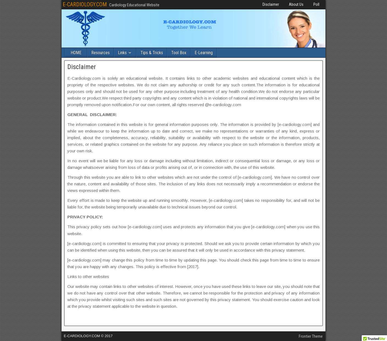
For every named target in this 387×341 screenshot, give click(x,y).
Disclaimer (270, 4)
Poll (316, 4)
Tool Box (178, 52)
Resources (100, 52)
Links (122, 52)
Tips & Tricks (151, 52)
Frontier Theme (311, 336)
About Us (296, 4)
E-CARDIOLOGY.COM (85, 4)
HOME (76, 52)
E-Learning (204, 52)
